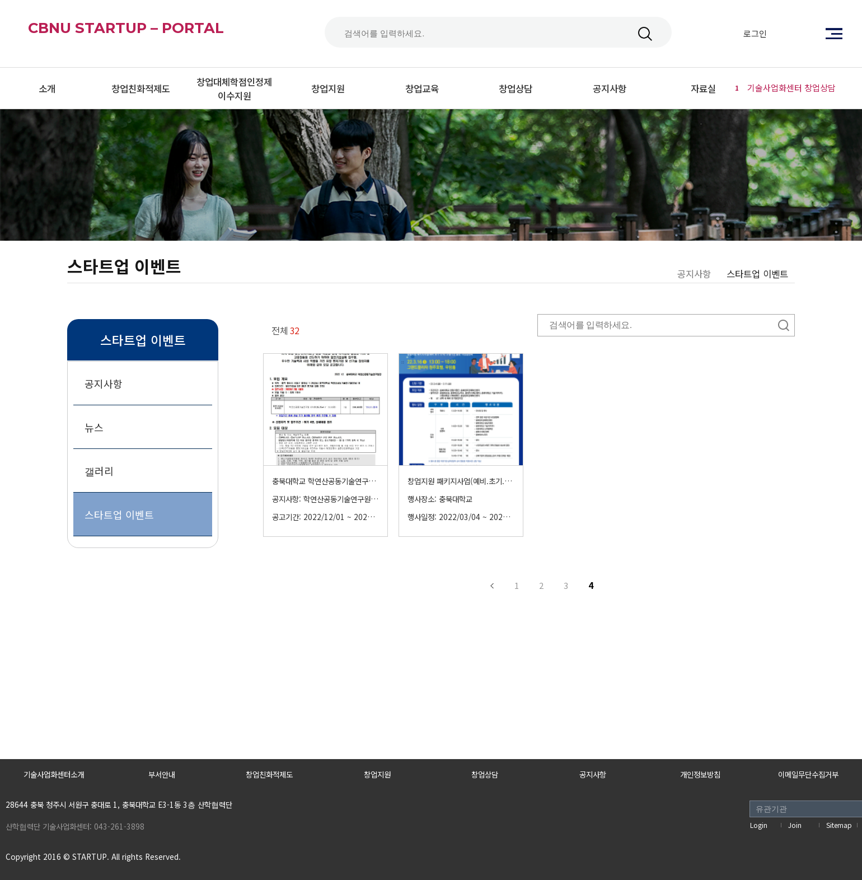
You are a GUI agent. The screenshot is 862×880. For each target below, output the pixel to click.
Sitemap (839, 825)
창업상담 (484, 774)
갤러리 (99, 471)
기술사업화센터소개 (54, 774)
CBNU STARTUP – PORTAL (155, 33)
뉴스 (94, 427)
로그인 (755, 33)
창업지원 (377, 774)
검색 (645, 34)
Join (795, 825)
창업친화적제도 (269, 774)
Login (758, 825)
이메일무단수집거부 (808, 774)
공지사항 (104, 383)
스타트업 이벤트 (119, 514)
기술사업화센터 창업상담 (784, 87)
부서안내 (161, 774)
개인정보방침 (700, 774)
